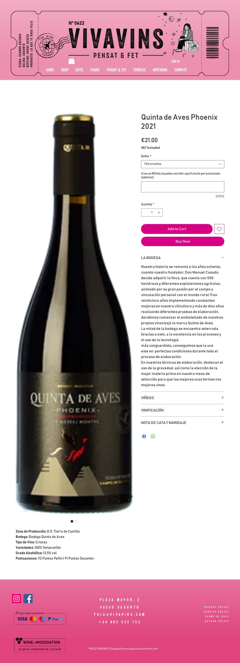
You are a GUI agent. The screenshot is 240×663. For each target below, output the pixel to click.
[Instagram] (16, 598)
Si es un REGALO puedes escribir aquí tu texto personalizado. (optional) (181, 175)
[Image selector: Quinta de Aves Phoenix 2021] (72, 521)
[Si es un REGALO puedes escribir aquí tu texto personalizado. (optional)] (182, 186)
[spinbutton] (152, 213)
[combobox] (182, 164)
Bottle (146, 156)
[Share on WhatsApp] (153, 436)
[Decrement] (144, 213)
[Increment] (159, 213)
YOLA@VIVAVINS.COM (120, 614)
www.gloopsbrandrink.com (141, 648)
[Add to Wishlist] (219, 229)
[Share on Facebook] (144, 436)
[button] (71, 60)
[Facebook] (28, 598)
